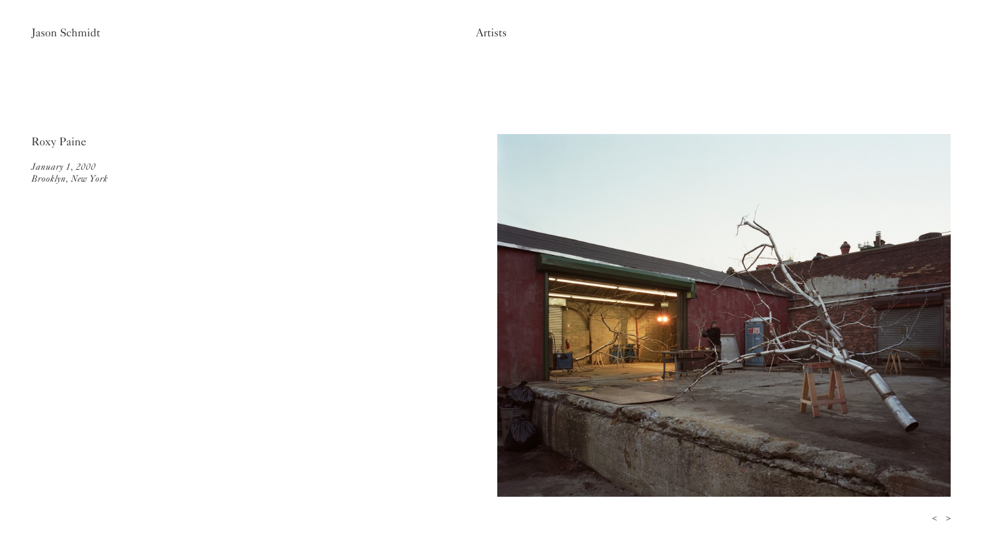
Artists (491, 32)
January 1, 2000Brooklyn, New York (69, 172)
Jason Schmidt (65, 32)
